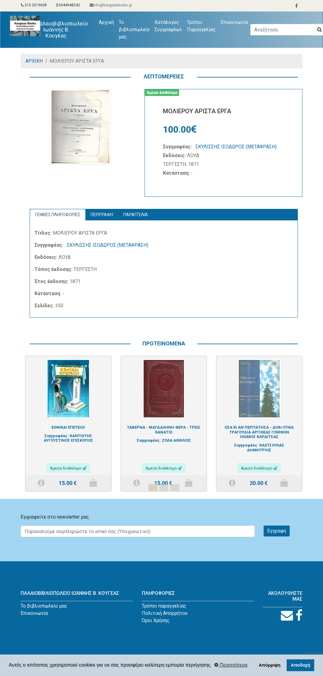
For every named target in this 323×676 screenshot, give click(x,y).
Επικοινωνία (234, 22)
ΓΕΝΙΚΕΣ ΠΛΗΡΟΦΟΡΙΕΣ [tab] (57, 214)
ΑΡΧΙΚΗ (34, 61)
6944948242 (68, 5)
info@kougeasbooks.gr (111, 5)
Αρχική (107, 21)
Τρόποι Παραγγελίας (201, 25)
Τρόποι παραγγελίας (164, 606)
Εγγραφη (276, 531)
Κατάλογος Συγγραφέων (168, 25)
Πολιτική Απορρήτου (165, 613)
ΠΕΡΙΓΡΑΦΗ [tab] (102, 214)
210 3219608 (34, 5)
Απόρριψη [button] (270, 665)
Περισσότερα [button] (231, 665)
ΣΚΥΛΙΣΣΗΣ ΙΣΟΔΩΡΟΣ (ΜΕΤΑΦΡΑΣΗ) (236, 147)
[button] (46, 427)
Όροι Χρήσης (156, 620)
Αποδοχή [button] (300, 665)
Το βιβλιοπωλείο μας (134, 29)
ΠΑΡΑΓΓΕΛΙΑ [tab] (135, 214)
